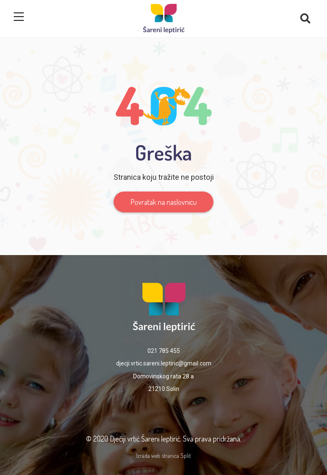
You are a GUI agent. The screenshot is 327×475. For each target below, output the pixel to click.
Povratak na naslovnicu (163, 202)
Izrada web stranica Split (163, 455)
